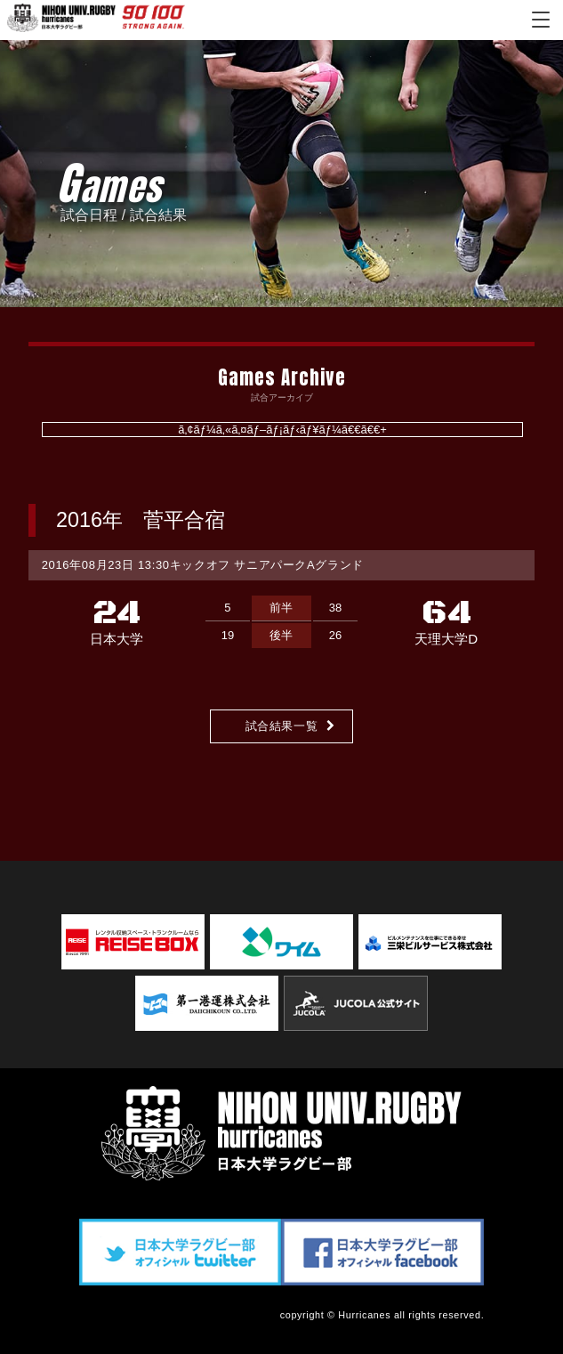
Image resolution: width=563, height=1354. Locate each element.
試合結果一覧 (281, 726)
